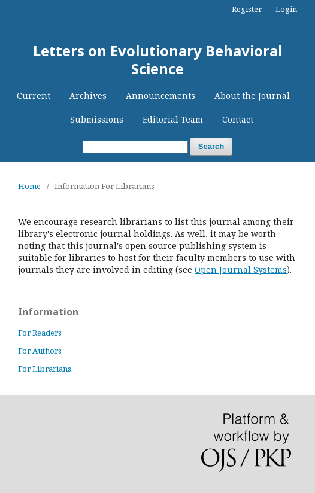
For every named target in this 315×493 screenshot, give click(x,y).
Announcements (160, 95)
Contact (237, 119)
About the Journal (252, 95)
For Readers (40, 332)
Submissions (96, 119)
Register (247, 9)
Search (211, 146)
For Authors (40, 350)
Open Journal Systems (241, 269)
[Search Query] (135, 147)
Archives (88, 95)
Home (29, 186)
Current (33, 95)
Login (286, 9)
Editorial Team (173, 119)
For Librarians (44, 368)
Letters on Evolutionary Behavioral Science (157, 59)
